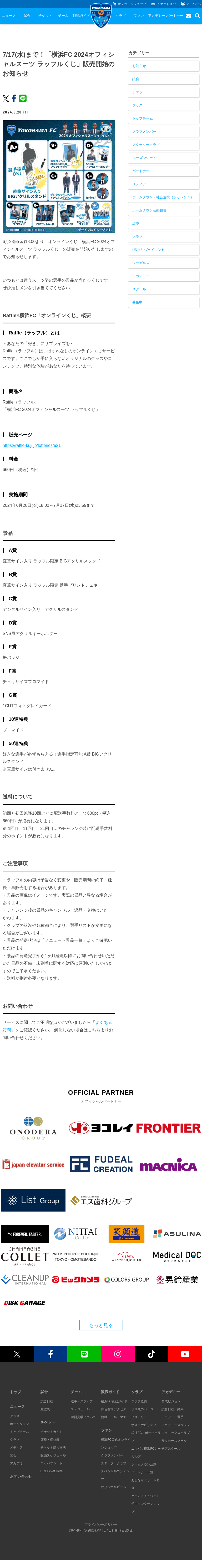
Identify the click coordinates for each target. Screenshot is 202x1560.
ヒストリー (139, 1417)
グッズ (137, 105)
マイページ (191, 4)
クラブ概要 (139, 1401)
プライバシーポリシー (101, 1524)
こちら (94, 1030)
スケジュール (80, 1409)
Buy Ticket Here (52, 1471)
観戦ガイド (81, 16)
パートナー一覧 (142, 1472)
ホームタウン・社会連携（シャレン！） (163, 197)
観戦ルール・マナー (115, 1417)
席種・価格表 (50, 1440)
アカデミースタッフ (175, 1425)
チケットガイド (52, 1432)
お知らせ (139, 66)
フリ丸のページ (142, 1409)
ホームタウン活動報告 (149, 210)
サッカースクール (174, 1441)
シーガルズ (140, 263)
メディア (139, 184)
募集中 (137, 302)
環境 (135, 223)
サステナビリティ (143, 1425)
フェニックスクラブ (175, 1433)
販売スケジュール (53, 1455)
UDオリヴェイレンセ (148, 250)
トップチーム (142, 118)
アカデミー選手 (172, 1417)
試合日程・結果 (172, 1409)
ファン (139, 16)
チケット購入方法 (53, 1447)
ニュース (9, 16)
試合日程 (47, 1401)
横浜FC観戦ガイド (114, 1401)
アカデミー (156, 16)
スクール (139, 289)
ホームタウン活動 (143, 1464)
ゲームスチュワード (145, 1496)
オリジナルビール (113, 1487)
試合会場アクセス (113, 1409)
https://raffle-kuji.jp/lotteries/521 (32, 445)
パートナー (174, 16)
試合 (27, 16)
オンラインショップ (130, 4)
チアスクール (170, 1448)
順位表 (45, 1409)
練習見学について (83, 1417)
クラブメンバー (144, 131)
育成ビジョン (170, 1401)
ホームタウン (19, 1424)
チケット (45, 16)
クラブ (120, 16)
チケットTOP (164, 4)
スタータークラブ (146, 145)
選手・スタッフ (82, 1401)
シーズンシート (144, 158)
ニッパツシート (52, 1463)
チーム (63, 16)
